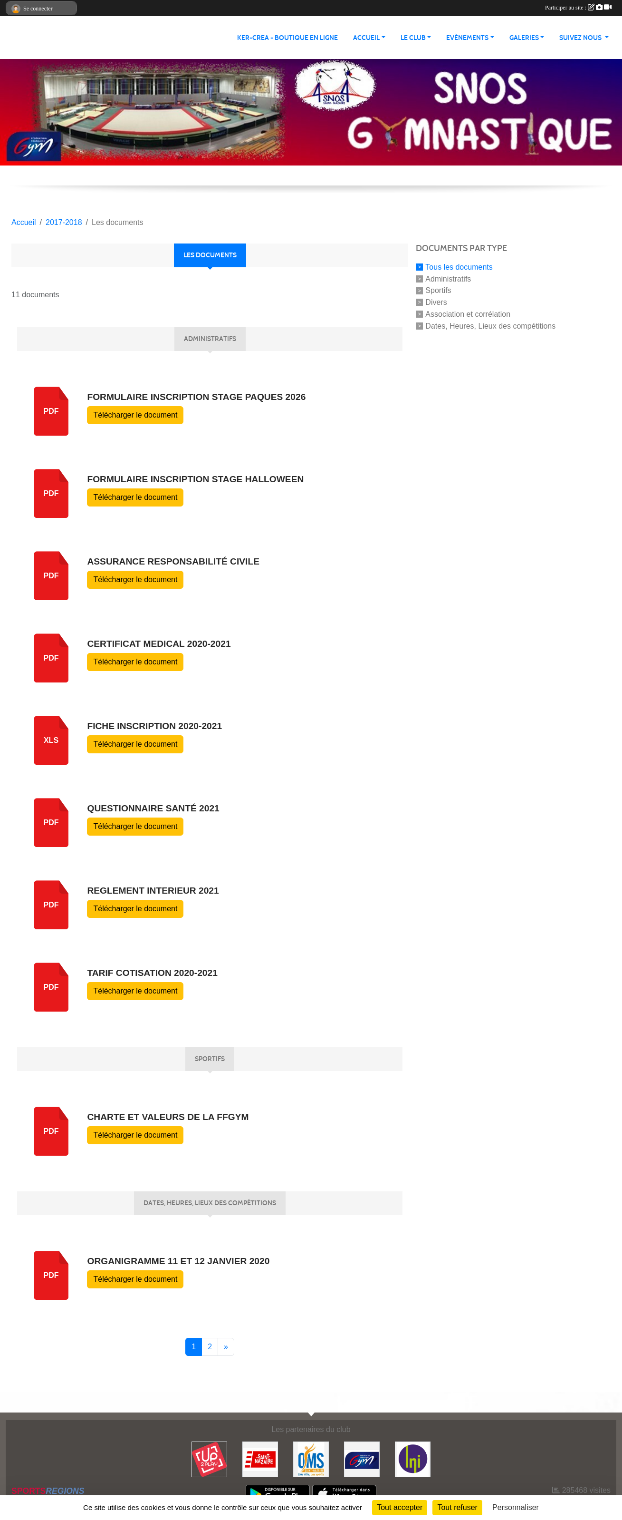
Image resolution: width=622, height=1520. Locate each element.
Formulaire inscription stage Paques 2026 (196, 397)
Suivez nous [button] (581, 38)
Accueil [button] (366, 38)
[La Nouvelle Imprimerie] (413, 1459)
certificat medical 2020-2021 (158, 644)
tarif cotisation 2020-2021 (152, 973)
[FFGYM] (362, 1459)
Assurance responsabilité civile (173, 561)
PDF (51, 493)
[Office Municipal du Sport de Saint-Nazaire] (311, 1459)
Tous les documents (458, 267)
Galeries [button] (524, 38)
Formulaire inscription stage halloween (195, 479)
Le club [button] (413, 38)
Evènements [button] (467, 38)
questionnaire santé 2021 (153, 808)
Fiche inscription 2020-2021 (154, 726)
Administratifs (448, 278)
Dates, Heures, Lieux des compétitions (490, 326)
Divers (436, 302)
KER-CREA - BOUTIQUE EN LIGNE (287, 38)
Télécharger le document (135, 415)
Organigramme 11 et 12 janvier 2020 (178, 1261)
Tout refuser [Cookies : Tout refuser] (457, 1507)
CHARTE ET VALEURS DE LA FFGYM (168, 1117)
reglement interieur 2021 (153, 891)
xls (51, 740)
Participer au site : (578, 7)
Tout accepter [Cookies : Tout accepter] (399, 1507)
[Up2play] (209, 1459)
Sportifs (438, 290)
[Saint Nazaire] (260, 1459)
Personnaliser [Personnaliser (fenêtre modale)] (515, 1507)
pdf (51, 411)
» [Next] (226, 1347)
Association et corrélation (467, 314)
